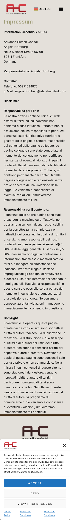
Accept (35, 483)
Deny (35, 493)
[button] (64, 445)
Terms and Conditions (25, 513)
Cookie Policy (7, 513)
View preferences (35, 503)
